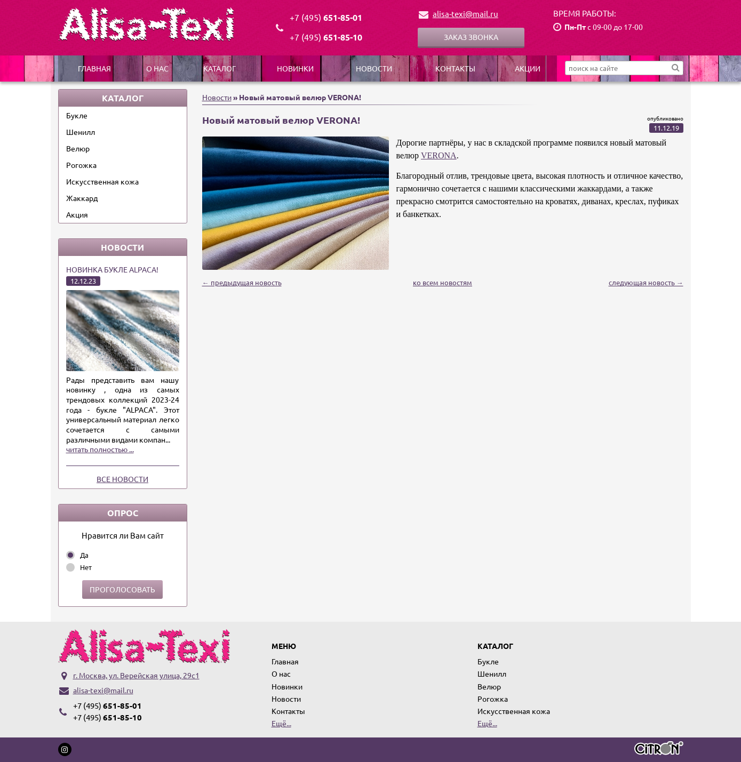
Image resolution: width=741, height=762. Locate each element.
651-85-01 (326, 17)
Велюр (78, 148)
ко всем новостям (442, 282)
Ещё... (281, 723)
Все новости (122, 479)
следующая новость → (646, 282)
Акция (77, 214)
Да (84, 554)
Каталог (219, 68)
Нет (86, 567)
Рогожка (81, 165)
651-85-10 (326, 37)
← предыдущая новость (242, 282)
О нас (157, 68)
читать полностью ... (100, 449)
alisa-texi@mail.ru (465, 14)
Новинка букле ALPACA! (112, 269)
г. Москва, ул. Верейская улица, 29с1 (136, 675)
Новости (374, 68)
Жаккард (82, 198)
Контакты (455, 68)
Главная (94, 68)
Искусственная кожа (102, 181)
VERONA (439, 155)
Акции (527, 68)
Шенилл (80, 132)
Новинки (295, 68)
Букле (76, 115)
